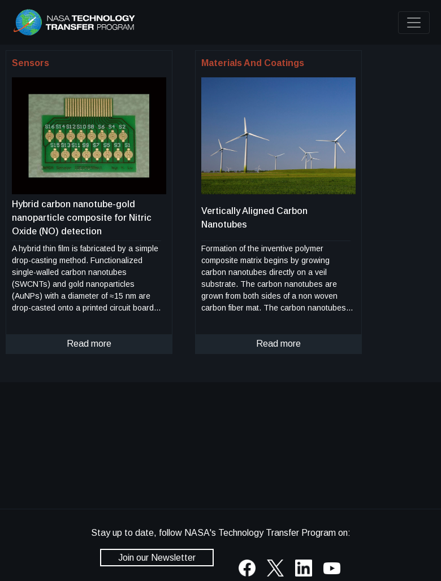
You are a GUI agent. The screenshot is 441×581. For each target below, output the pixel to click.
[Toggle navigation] (414, 22)
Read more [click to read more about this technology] (89, 343)
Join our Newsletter (157, 557)
